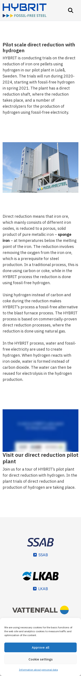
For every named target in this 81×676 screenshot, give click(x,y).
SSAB (43, 554)
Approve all (40, 647)
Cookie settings (41, 659)
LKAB (43, 588)
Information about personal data (38, 669)
